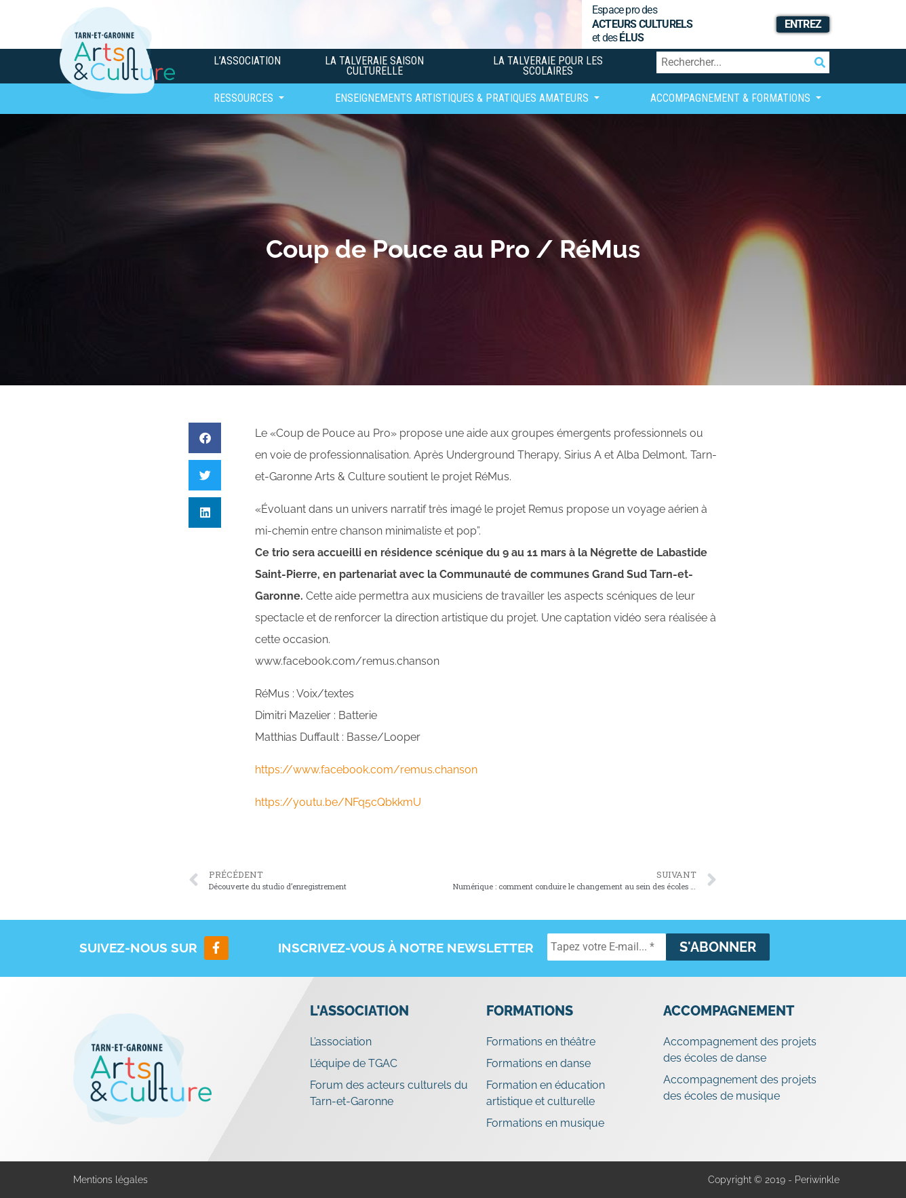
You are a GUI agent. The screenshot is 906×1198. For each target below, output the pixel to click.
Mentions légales (110, 1179)
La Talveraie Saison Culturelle (374, 65)
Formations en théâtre (540, 1041)
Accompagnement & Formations (731, 98)
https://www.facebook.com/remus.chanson (366, 769)
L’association (247, 60)
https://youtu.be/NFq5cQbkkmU (338, 802)
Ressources (245, 98)
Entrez (803, 24)
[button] (205, 438)
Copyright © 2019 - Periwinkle (774, 1179)
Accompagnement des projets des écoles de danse (739, 1049)
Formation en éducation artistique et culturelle (545, 1093)
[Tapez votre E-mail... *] (606, 947)
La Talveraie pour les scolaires (548, 65)
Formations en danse (538, 1063)
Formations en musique (545, 1123)
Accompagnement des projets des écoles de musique (739, 1087)
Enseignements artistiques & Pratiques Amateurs (463, 98)
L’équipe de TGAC (353, 1063)
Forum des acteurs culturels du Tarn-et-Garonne (389, 1093)
